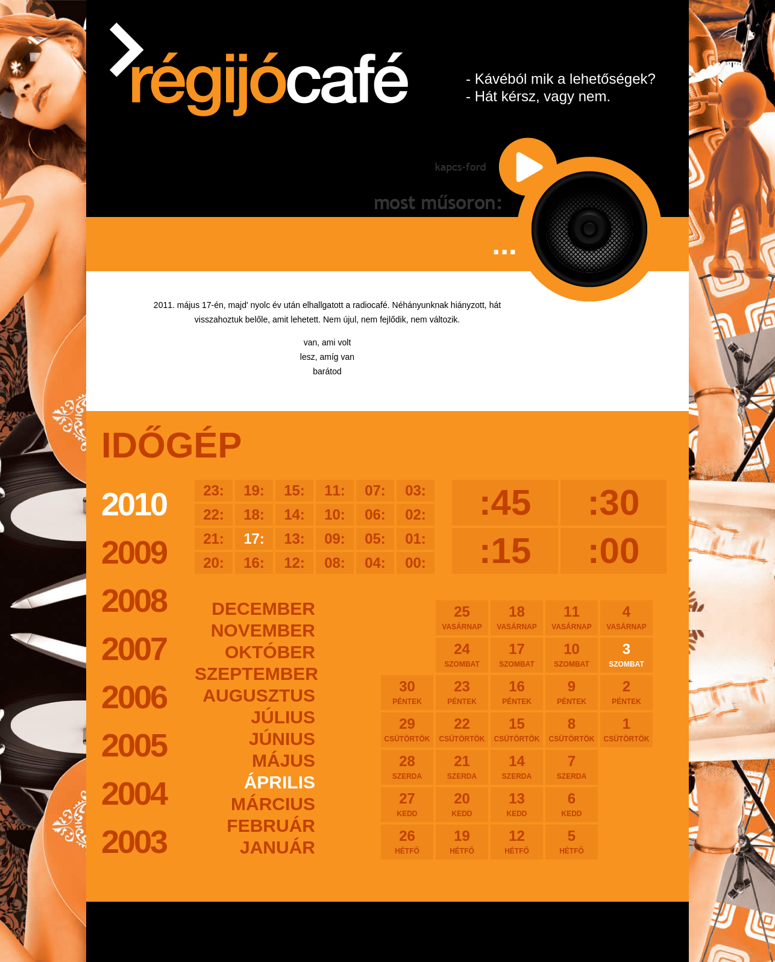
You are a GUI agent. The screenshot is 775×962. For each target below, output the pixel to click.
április (279, 782)
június (282, 739)
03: (415, 490)
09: (334, 538)
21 (462, 767)
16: (254, 563)
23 (462, 692)
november (263, 630)
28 (407, 767)
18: (254, 514)
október (270, 652)
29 (407, 729)
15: (294, 490)
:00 (614, 550)
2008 (133, 600)
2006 (133, 697)
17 (516, 654)
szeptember (255, 674)
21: (213, 538)
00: (415, 563)
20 (462, 804)
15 (516, 729)
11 (571, 617)
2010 (133, 504)
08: (334, 563)
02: (415, 514)
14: (294, 514)
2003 (133, 841)
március (273, 804)
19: (254, 490)
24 (462, 654)
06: (375, 514)
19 (462, 841)
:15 (505, 550)
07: (375, 490)
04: (375, 563)
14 (516, 767)
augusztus (258, 695)
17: (254, 538)
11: (334, 490)
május (283, 760)
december (263, 608)
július (283, 717)
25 (462, 617)
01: (415, 538)
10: (334, 514)
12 (516, 841)
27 (407, 804)
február (271, 825)
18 (516, 617)
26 (407, 841)
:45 (505, 502)
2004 (133, 793)
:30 (614, 502)
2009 (133, 552)
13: (294, 538)
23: (213, 490)
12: (294, 563)
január (277, 847)
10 (571, 654)
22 (462, 729)
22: (213, 514)
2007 (133, 648)
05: (375, 538)
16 (516, 692)
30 (407, 692)
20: (213, 563)
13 (516, 804)
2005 (133, 745)
